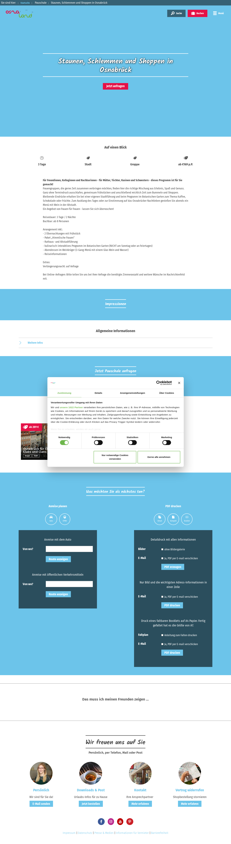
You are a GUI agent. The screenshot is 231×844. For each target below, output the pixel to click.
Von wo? (28, 549)
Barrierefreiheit (159, 833)
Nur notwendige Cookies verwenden (115, 457)
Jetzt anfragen (115, 86)
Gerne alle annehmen (158, 457)
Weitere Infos (35, 342)
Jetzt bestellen (91, 804)
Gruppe (27, 456)
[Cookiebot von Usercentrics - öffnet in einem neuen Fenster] (158, 383)
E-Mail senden (41, 804)
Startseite (27, 2)
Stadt (37, 456)
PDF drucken (172, 606)
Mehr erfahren (140, 804)
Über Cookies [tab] (166, 392)
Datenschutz (85, 833)
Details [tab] (98, 392)
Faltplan (143, 635)
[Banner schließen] (179, 383)
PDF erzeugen (172, 567)
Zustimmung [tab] (64, 392)
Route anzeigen (58, 560)
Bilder (142, 549)
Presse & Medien (104, 833)
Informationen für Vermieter (132, 833)
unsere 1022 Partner (71, 407)
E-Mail (142, 558)
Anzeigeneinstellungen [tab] (132, 392)
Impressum (69, 833)
